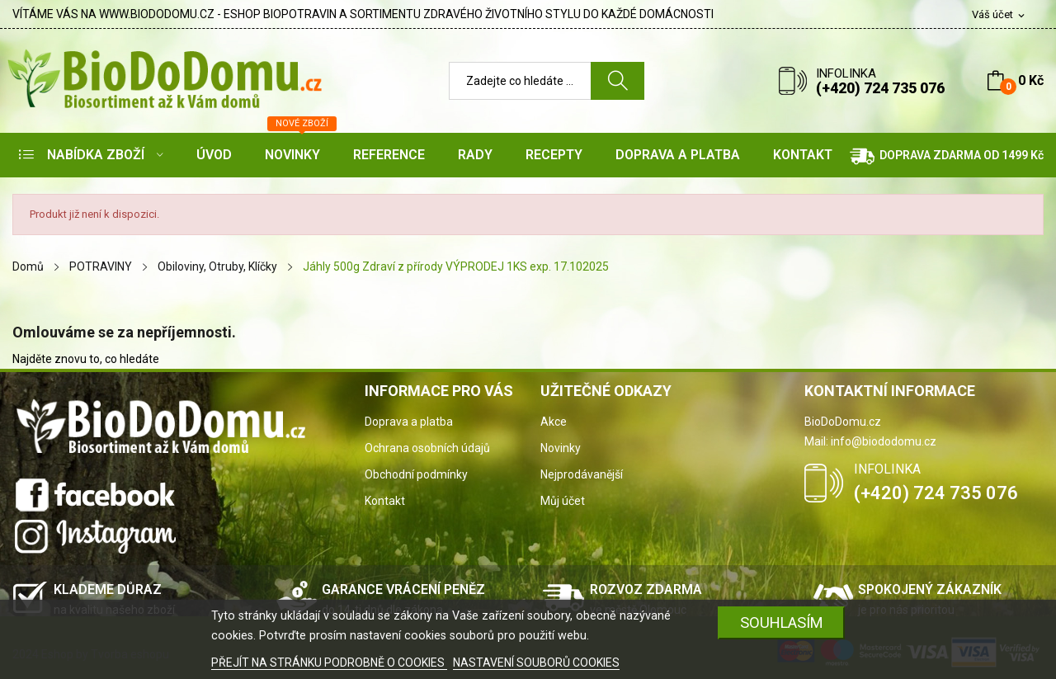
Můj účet (562, 500)
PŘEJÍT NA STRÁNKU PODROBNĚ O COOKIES (329, 662)
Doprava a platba (409, 421)
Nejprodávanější (581, 474)
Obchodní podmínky (416, 474)
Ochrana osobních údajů (427, 448)
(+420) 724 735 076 (880, 88)
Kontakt (385, 500)
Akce (553, 421)
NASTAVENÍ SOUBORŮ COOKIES (536, 662)
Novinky (560, 448)
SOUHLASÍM (781, 622)
